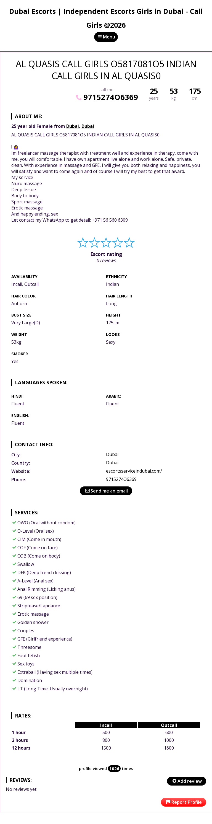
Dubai (72, 126)
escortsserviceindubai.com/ (134, 471)
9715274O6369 (106, 97)
